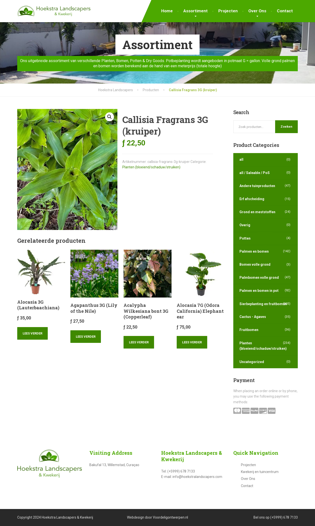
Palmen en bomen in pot (259, 291)
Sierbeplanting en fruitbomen (263, 304)
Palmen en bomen (254, 251)
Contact (285, 10)
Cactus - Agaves (252, 317)
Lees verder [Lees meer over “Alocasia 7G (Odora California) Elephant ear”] (192, 342)
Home (167, 10)
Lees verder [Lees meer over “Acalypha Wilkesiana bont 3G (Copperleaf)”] (139, 342)
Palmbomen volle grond (259, 278)
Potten (245, 238)
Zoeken (286, 126)
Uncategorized (251, 362)
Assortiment (195, 10)
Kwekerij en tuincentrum (260, 472)
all (241, 159)
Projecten (228, 10)
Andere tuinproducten (257, 186)
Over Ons (257, 10)
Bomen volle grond (254, 264)
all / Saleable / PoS (254, 173)
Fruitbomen (248, 330)
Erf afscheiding (251, 199)
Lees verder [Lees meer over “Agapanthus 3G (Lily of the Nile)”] (85, 336)
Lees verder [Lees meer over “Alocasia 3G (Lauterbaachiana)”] (32, 333)
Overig (244, 225)
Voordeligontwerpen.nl (170, 517)
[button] (109, 116)
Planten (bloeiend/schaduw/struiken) (151, 167)
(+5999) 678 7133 (284, 517)
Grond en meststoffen (257, 212)
